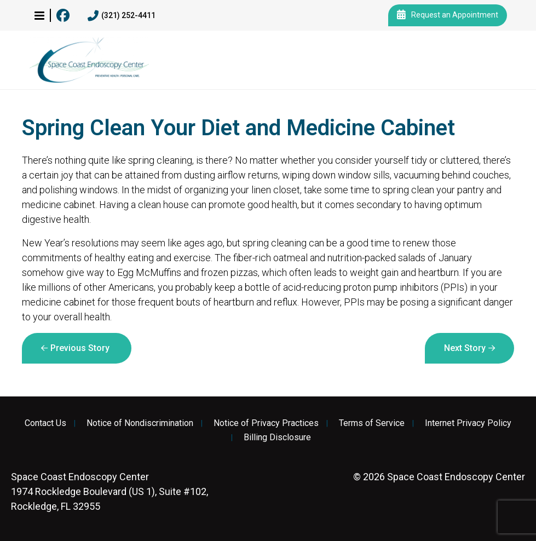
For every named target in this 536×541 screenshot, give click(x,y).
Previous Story (79, 348)
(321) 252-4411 (121, 15)
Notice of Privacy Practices (266, 423)
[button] (39, 15)
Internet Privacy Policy (468, 423)
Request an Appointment (447, 15)
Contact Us (45, 423)
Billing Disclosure (277, 437)
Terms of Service (372, 423)
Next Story (465, 348)
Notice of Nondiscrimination (140, 423)
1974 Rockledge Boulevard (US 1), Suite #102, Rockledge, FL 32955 (109, 491)
